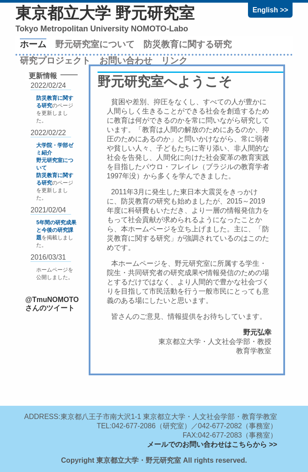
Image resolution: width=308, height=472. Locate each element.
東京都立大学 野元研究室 (105, 13)
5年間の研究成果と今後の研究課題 (56, 230)
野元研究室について (95, 44)
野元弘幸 (257, 332)
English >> (270, 10)
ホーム (33, 44)
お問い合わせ (125, 60)
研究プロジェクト (55, 60)
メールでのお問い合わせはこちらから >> (212, 444)
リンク (174, 60)
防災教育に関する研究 (187, 44)
